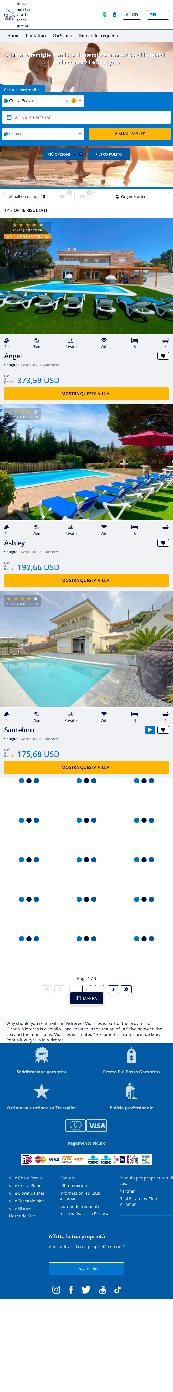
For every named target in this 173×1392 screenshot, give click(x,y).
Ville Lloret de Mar (27, 1193)
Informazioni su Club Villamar (80, 1196)
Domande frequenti (98, 35)
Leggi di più (86, 1269)
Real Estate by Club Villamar (138, 1201)
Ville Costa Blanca (26, 1185)
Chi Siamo (62, 35)
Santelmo (19, 729)
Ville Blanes (20, 1208)
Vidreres (52, 364)
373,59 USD (38, 380)
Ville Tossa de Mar (26, 1201)
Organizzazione (132, 196)
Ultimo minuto (74, 1185)
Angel (13, 356)
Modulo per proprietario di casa (146, 1180)
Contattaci (36, 35)
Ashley (14, 542)
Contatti (68, 1178)
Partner (127, 1191)
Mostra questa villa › (87, 394)
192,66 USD (38, 567)
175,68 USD (38, 754)
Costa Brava (31, 364)
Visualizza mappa (27, 196)
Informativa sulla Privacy (84, 1214)
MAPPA (86, 998)
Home (13, 35)
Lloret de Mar (22, 1216)
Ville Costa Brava (25, 1178)
